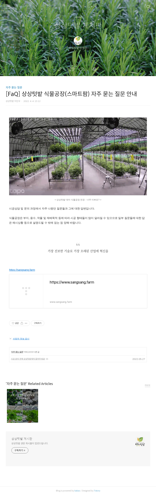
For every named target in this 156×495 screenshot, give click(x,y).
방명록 (72, 69)
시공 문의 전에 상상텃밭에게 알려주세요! (28, 359)
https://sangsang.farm (22, 269)
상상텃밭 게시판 (78, 26)
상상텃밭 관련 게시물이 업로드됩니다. (29, 443)
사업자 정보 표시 (19, 338)
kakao (77, 490)
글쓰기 (61, 69)
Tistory (97, 490)
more (147, 385)
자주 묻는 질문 (14, 87)
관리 (95, 69)
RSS (84, 69)
